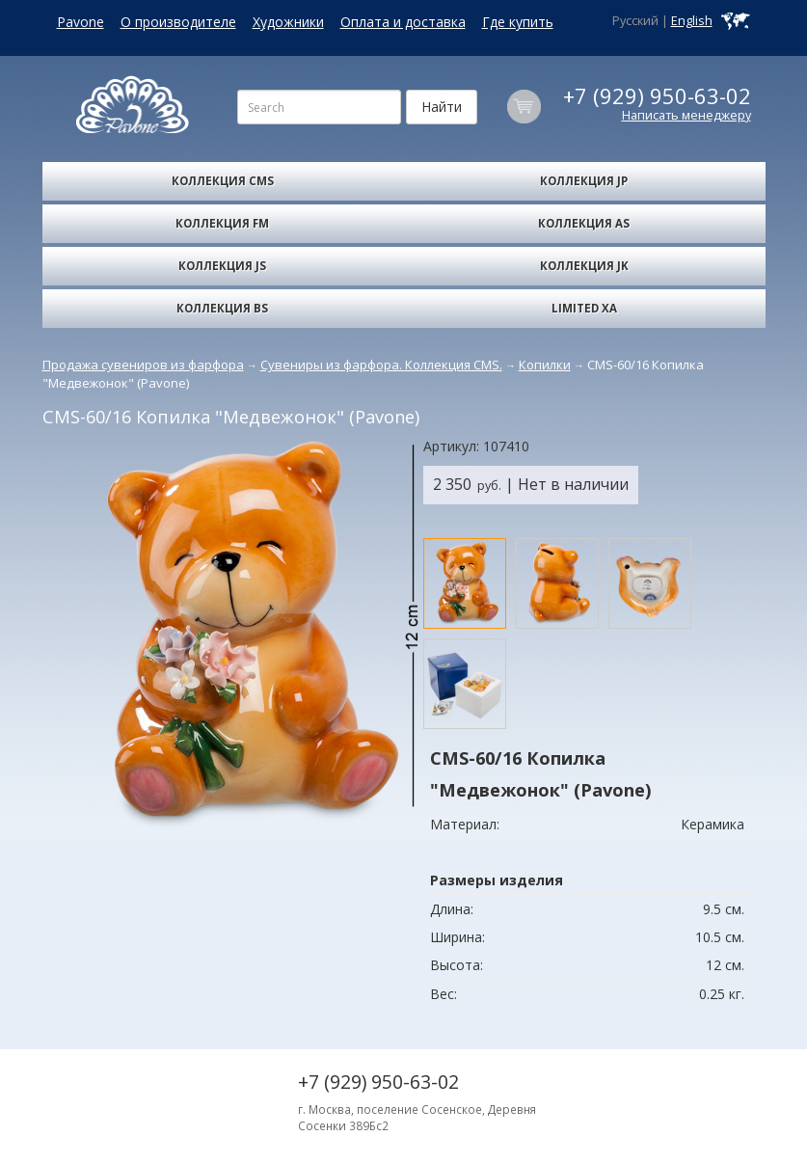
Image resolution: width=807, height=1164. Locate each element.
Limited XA (584, 308)
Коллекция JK (584, 265)
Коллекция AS (584, 223)
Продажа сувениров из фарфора (143, 364)
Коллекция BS (222, 308)
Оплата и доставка (403, 22)
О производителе (178, 22)
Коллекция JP (584, 181)
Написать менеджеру (686, 115)
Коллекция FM (222, 223)
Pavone (80, 22)
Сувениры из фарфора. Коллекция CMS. (381, 364)
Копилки (545, 364)
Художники (288, 22)
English (692, 21)
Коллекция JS (222, 265)
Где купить (517, 22)
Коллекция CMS (223, 181)
